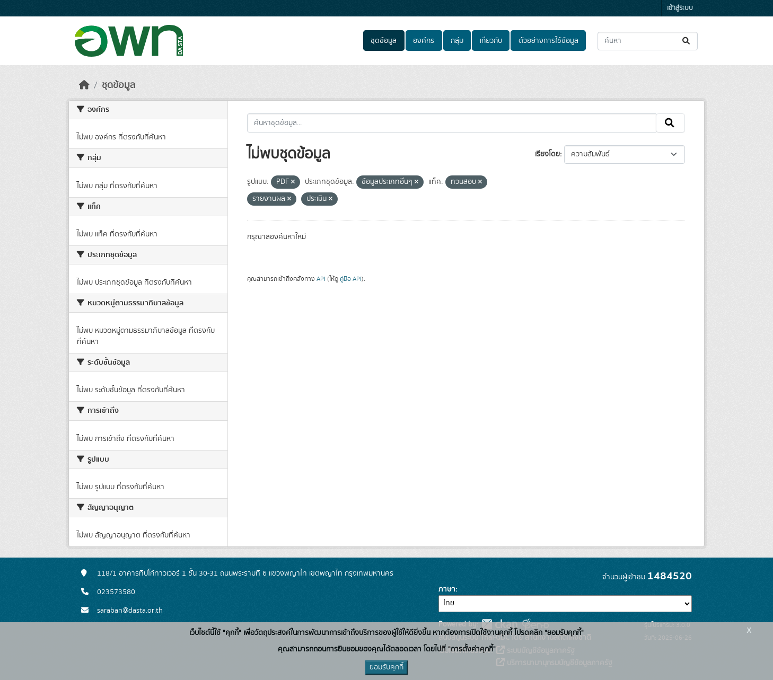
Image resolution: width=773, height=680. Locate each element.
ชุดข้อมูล (384, 41)
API (321, 279)
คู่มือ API (351, 279)
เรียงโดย (547, 154)
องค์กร (423, 41)
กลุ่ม (457, 41)
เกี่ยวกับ (491, 41)
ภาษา (446, 589)
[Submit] (686, 41)
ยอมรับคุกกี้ (386, 667)
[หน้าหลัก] (84, 85)
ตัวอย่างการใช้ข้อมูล (548, 41)
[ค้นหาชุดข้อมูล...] (648, 41)
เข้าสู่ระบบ (680, 8)
